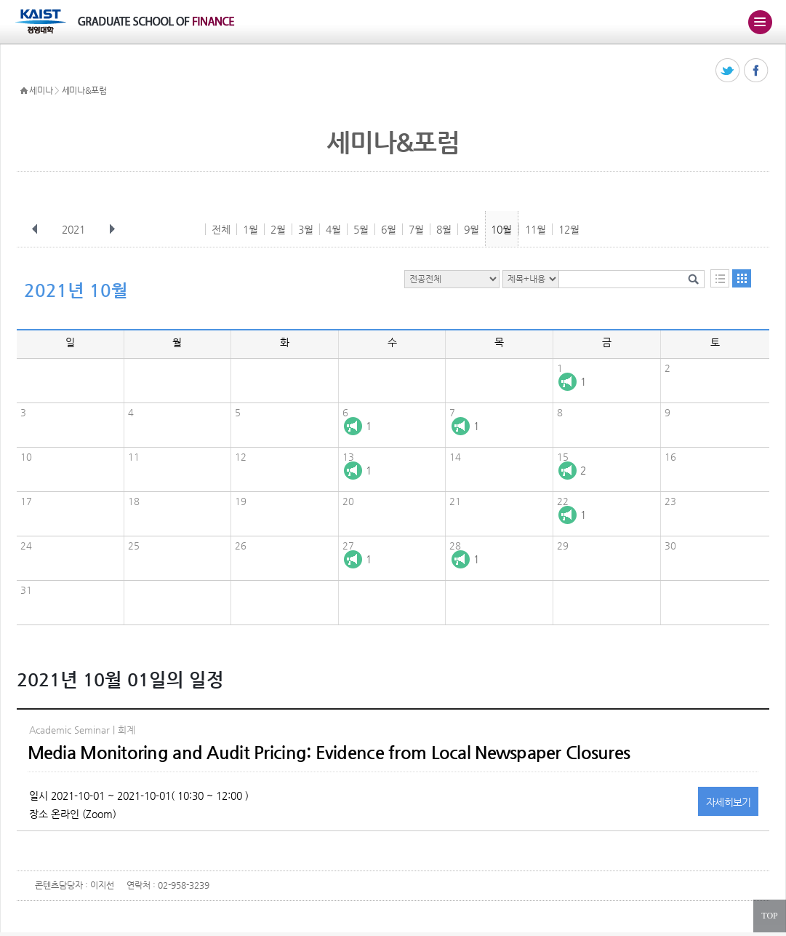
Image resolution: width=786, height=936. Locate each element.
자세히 (728, 802)
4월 (333, 229)
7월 (416, 229)
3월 (305, 229)
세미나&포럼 (84, 90)
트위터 (728, 71)
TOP (769, 916)
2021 (75, 229)
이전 (35, 229)
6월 (388, 229)
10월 (501, 229)
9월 (471, 229)
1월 (250, 229)
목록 (719, 278)
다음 (112, 229)
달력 (741, 278)
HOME (24, 91)
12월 (569, 229)
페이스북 (756, 71)
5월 (361, 229)
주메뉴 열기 (759, 21)
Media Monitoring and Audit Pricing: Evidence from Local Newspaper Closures (329, 752)
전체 (221, 229)
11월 (535, 229)
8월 (444, 229)
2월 (278, 229)
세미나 (40, 90)
